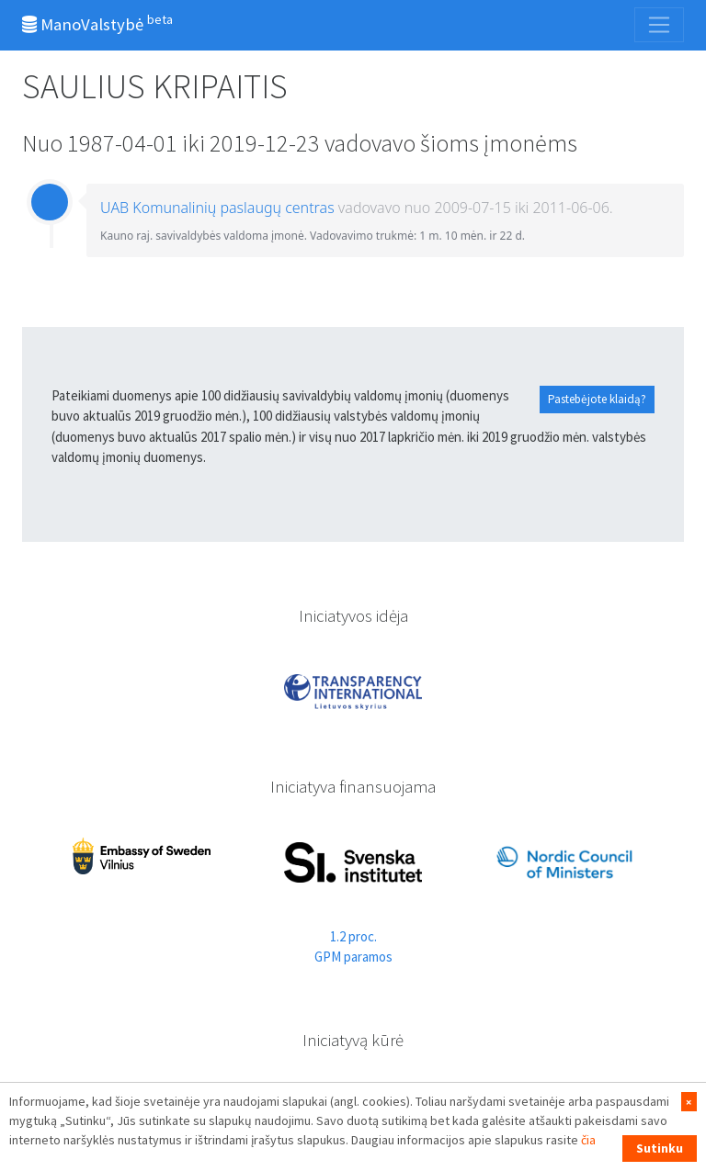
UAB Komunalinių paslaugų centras (217, 207)
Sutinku (659, 1148)
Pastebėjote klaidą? (597, 399)
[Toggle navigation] (659, 24)
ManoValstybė (97, 23)
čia (588, 1140)
